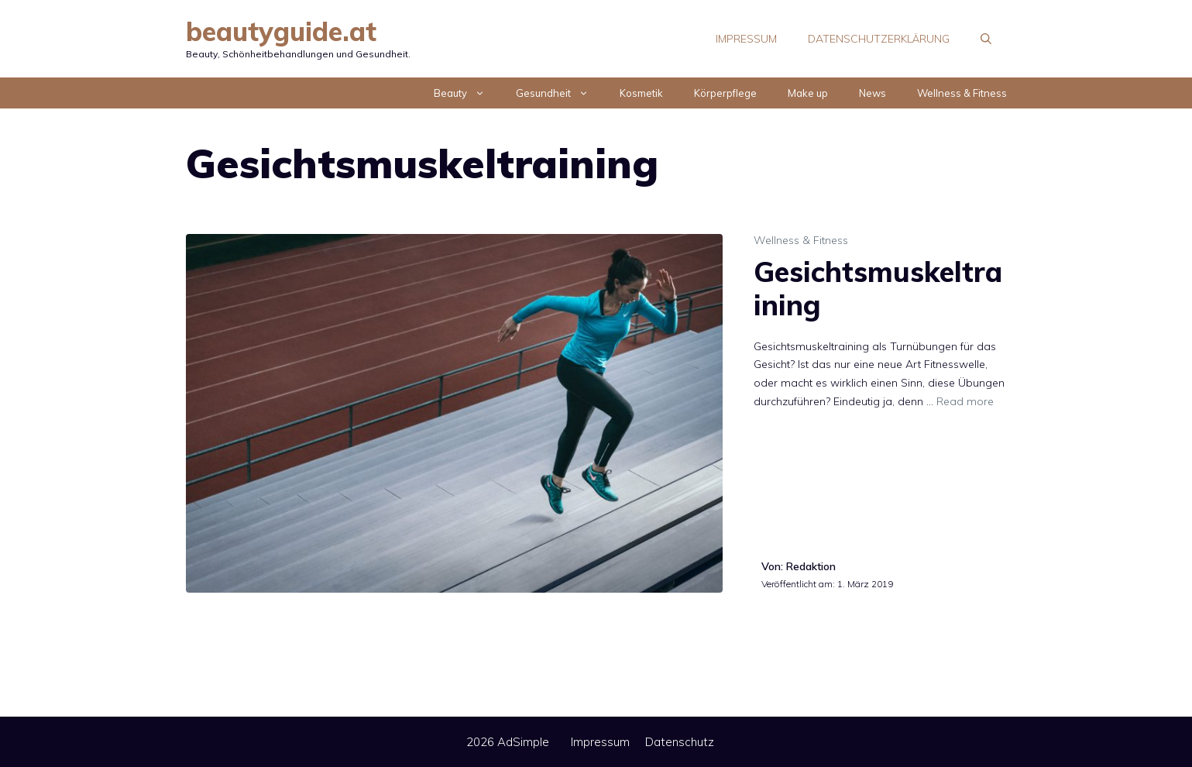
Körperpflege (725, 93)
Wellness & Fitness (962, 93)
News (872, 93)
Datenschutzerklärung (879, 39)
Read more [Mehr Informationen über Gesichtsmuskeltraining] (965, 401)
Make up (808, 93)
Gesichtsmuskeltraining (878, 288)
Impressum (746, 39)
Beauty (467, 92)
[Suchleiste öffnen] (986, 38)
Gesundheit (560, 92)
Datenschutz (679, 741)
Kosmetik (641, 93)
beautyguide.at (281, 31)
